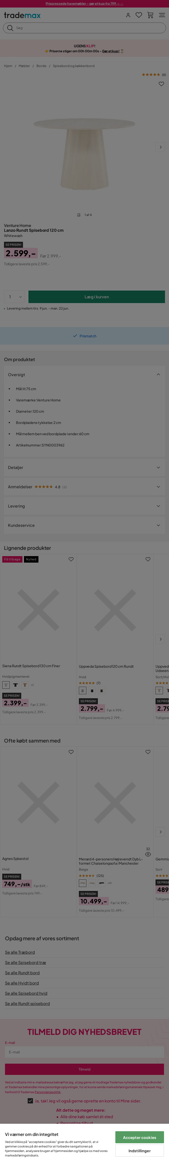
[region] (84, 1146)
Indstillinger (140, 1150)
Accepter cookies (139, 1137)
